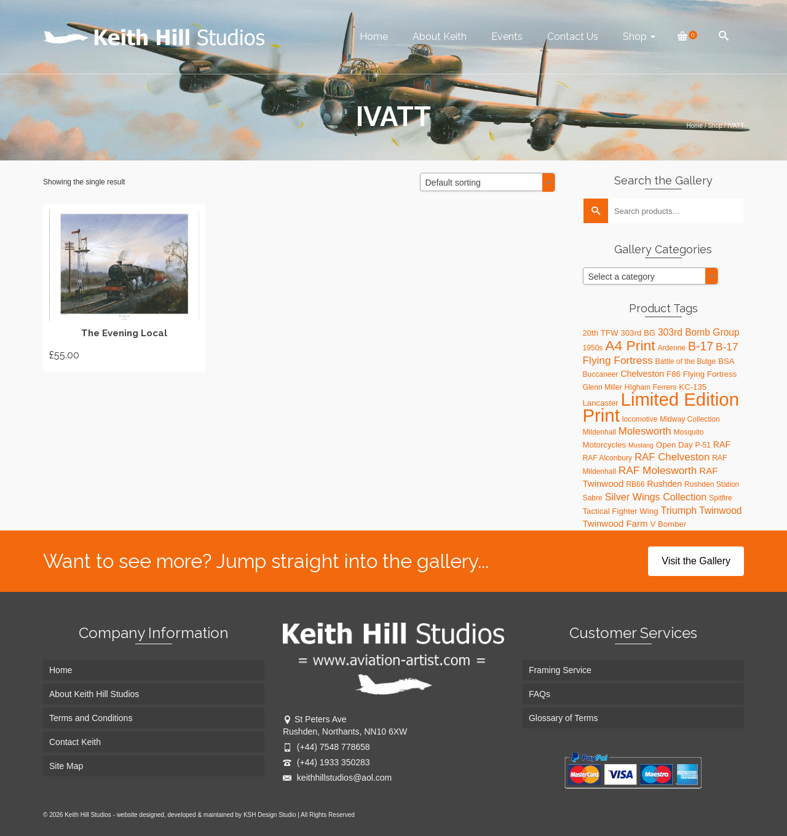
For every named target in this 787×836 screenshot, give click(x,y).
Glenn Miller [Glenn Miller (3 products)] (602, 387)
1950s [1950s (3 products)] (593, 348)
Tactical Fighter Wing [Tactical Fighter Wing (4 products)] (620, 511)
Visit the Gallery (696, 561)
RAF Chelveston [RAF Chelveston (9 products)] (672, 457)
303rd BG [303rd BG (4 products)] (637, 332)
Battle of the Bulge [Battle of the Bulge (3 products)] (685, 361)
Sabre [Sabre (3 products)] (593, 498)
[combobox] (487, 182)
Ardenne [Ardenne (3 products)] (671, 348)
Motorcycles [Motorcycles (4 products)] (605, 444)
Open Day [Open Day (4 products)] (674, 444)
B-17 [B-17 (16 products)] (700, 346)
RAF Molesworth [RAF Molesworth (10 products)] (658, 470)
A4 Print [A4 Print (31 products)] (630, 345)
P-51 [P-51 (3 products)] (703, 445)
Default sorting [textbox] (453, 182)
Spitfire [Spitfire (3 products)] (720, 498)
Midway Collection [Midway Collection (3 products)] (689, 419)
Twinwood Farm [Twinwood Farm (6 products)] (615, 523)
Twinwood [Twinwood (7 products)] (720, 510)
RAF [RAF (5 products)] (721, 444)
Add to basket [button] (124, 287)
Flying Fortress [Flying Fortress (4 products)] (710, 374)
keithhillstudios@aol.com (337, 778)
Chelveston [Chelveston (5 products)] (642, 374)
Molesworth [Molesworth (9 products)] (645, 431)
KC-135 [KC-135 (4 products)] (692, 387)
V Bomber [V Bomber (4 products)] (668, 524)
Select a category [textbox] (621, 277)
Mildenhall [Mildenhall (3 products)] (599, 432)
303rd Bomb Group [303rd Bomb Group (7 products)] (699, 332)
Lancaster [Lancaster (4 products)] (601, 403)
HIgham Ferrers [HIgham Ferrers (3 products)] (651, 387)
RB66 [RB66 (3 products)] (635, 484)
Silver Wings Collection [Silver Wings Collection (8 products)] (656, 496)
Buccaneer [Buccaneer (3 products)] (601, 374)
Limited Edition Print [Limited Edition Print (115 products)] (661, 407)
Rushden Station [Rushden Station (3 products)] (711, 484)
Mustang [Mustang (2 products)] (641, 445)
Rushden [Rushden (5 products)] (664, 484)
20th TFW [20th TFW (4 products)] (601, 332)
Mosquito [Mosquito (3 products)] (689, 432)
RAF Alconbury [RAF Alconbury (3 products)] (608, 458)
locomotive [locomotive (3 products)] (640, 419)
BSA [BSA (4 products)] (726, 361)
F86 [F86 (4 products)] (673, 374)
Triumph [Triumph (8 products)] (678, 510)
